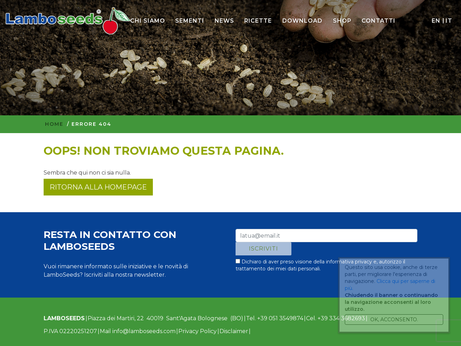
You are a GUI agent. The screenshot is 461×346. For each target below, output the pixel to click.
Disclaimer (234, 331)
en (436, 20)
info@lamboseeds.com (144, 331)
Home (54, 124)
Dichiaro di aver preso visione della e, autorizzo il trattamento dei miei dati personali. (320, 265)
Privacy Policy (197, 331)
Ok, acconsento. (394, 319)
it (449, 20)
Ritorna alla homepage (98, 187)
